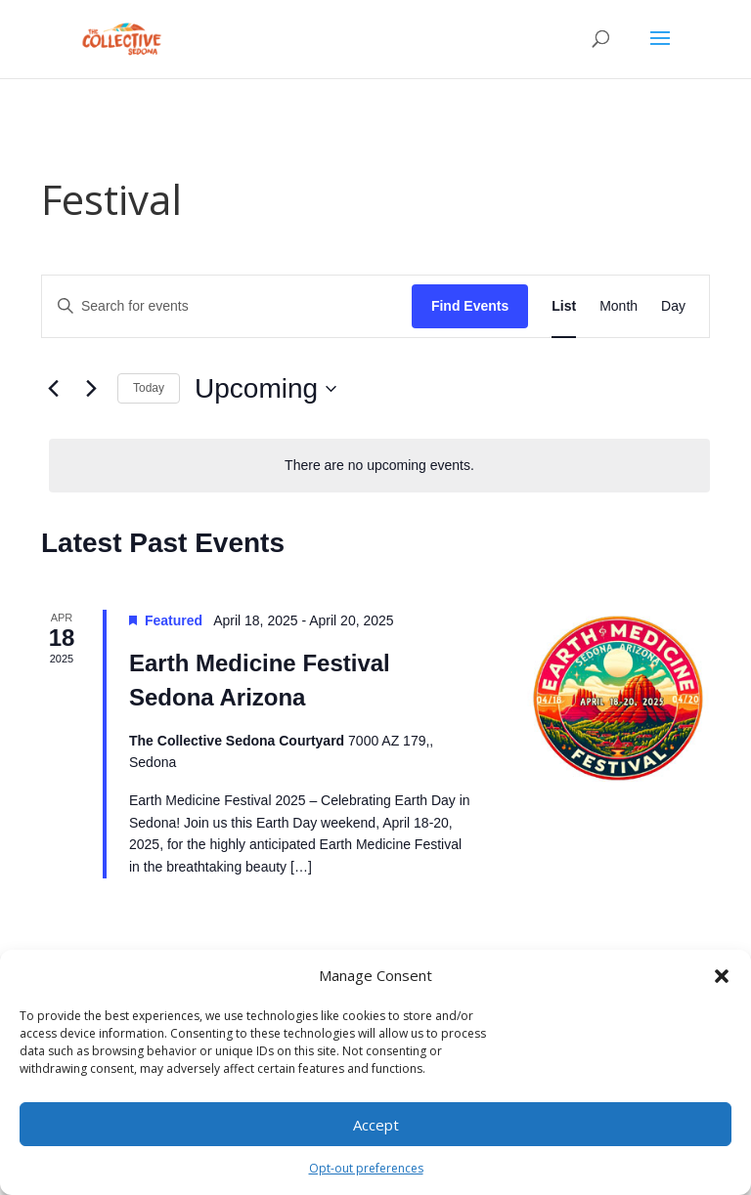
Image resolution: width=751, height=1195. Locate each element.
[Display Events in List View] (564, 306)
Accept (376, 1124)
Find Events (469, 306)
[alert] (379, 465)
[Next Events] (91, 389)
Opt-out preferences (366, 1168)
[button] (721, 976)
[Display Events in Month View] (618, 306)
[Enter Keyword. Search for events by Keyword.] (227, 306)
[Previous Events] (53, 389)
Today (148, 388)
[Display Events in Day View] (673, 306)
